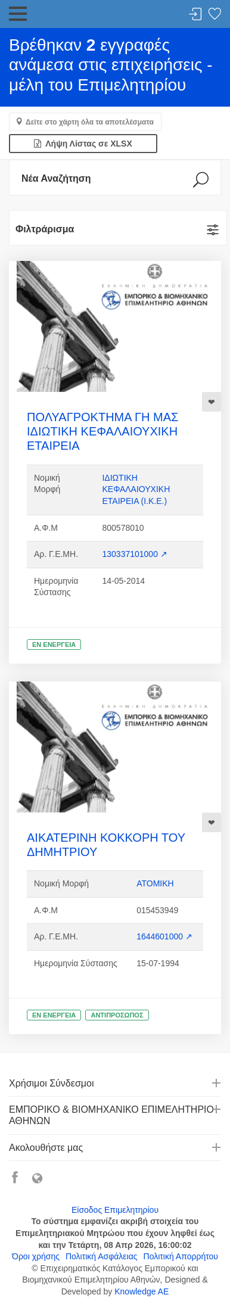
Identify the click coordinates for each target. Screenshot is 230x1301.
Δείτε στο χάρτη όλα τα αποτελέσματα (90, 122)
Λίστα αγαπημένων (214, 14)
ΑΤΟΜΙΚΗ (155, 883)
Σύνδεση (195, 14)
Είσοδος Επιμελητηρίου (115, 1210)
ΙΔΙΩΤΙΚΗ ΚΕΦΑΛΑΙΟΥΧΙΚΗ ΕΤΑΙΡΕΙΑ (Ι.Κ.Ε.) (136, 489)
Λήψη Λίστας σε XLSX (83, 143)
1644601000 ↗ (164, 936)
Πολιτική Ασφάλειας (102, 1256)
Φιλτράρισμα (44, 229)
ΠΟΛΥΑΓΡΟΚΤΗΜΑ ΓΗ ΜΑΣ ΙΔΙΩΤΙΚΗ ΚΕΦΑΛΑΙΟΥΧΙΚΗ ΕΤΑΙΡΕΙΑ (102, 431)
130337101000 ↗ (134, 554)
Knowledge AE (141, 1291)
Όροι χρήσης (36, 1256)
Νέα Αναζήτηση (56, 178)
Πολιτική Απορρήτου (181, 1256)
